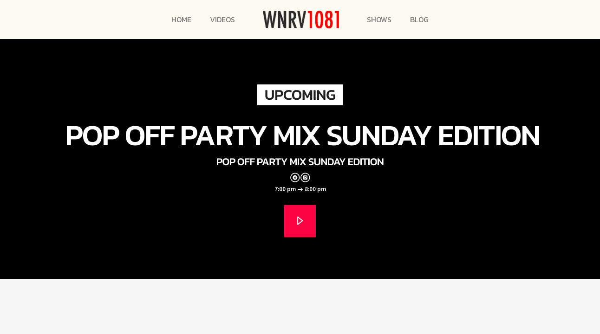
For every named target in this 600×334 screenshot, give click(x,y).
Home (181, 19)
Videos (222, 19)
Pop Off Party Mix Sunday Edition (302, 135)
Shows (379, 19)
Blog (419, 19)
